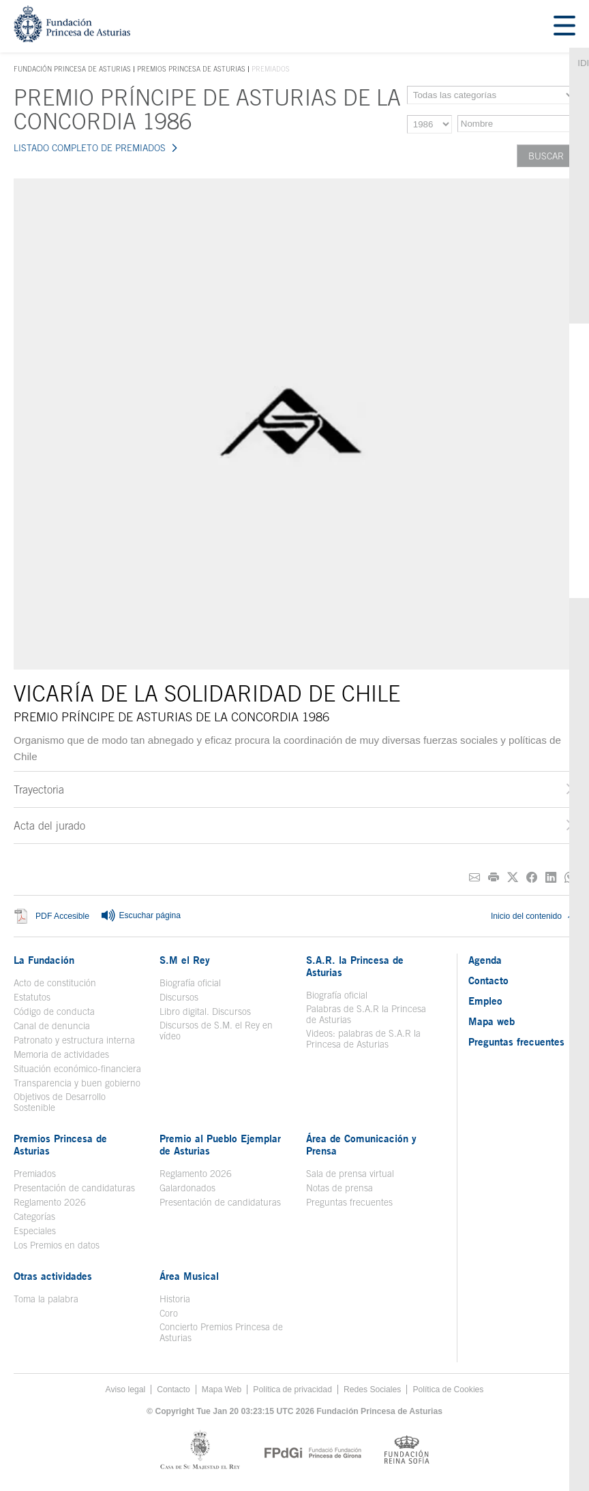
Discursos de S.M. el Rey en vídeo (216, 1030)
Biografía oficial (190, 982)
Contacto (488, 980)
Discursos (179, 997)
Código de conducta (54, 1011)
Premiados (35, 1173)
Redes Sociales (372, 1389)
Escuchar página (140, 916)
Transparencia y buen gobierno (77, 1083)
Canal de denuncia (52, 1025)
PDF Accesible (62, 916)
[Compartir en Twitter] (512, 877)
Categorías (34, 1216)
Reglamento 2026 (50, 1202)
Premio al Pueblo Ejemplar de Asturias (220, 1144)
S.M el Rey (185, 960)
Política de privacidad (292, 1389)
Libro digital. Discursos (205, 1011)
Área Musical (189, 1276)
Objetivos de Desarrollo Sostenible (60, 1102)
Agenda (485, 960)
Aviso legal (126, 1389)
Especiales (35, 1230)
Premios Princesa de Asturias (191, 69)
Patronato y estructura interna (74, 1040)
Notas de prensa (339, 1187)
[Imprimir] (493, 877)
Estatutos (32, 997)
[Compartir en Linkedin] (550, 877)
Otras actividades (53, 1276)
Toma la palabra (46, 1298)
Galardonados (187, 1187)
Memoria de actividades (61, 1054)
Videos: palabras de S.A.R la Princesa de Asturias (363, 1039)
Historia (175, 1298)
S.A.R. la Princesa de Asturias (355, 966)
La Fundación (44, 960)
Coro (169, 1313)
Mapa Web (222, 1389)
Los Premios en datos (57, 1245)
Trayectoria (39, 789)
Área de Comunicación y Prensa (361, 1144)
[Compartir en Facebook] (531, 877)
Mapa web (491, 1021)
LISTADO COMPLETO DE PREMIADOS (90, 147)
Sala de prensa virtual (350, 1173)
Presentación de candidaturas (74, 1187)
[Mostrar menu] (564, 26)
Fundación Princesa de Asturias (72, 69)
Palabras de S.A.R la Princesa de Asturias (366, 1014)
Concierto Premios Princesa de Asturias (221, 1332)
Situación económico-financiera (77, 1068)
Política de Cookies (447, 1389)
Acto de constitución (55, 982)
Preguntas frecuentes (349, 1202)
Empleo (485, 1000)
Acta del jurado (49, 825)
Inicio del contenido (533, 916)
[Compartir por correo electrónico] (474, 877)
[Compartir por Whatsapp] (569, 877)
